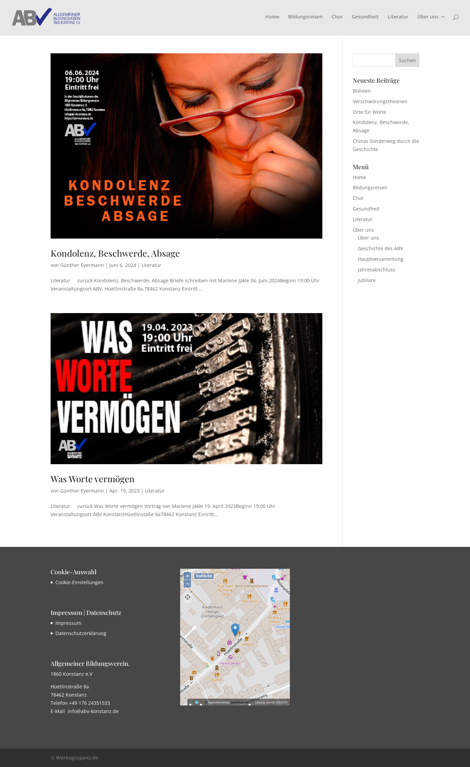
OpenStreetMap (219, 702)
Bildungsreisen (305, 17)
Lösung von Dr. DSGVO (271, 702)
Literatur (398, 17)
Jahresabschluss (376, 269)
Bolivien (362, 91)
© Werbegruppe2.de (74, 757)
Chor (337, 17)
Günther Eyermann (82, 265)
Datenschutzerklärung (80, 633)
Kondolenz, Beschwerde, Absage (115, 253)
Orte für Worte (369, 112)
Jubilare (367, 280)
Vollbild (204, 576)
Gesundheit (365, 17)
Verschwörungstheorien (380, 101)
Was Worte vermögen (93, 479)
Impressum (68, 623)
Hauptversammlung (380, 259)
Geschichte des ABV (380, 248)
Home (272, 17)
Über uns (428, 17)
